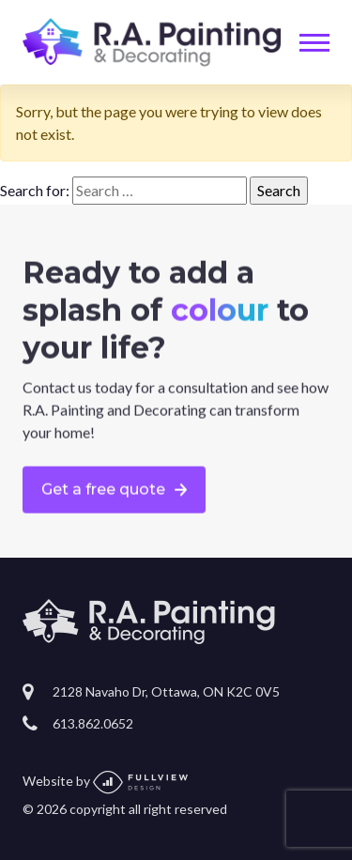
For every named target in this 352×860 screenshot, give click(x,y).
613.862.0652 (93, 723)
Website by (105, 781)
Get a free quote (103, 490)
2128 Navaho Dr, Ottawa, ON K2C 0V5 (166, 691)
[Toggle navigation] (314, 42)
